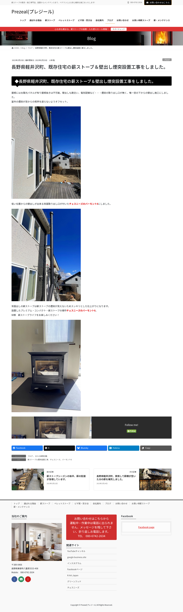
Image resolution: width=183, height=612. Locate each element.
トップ (17, 503)
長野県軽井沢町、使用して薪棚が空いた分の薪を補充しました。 (116, 477)
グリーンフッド (74, 581)
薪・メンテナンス (22, 506)
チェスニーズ (73, 587)
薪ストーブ (45, 503)
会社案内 (97, 503)
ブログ (167, 59)
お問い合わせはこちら (158, 2)
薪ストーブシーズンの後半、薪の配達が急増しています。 (66, 477)
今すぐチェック (119, 29)
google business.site (76, 557)
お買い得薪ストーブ (141, 503)
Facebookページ (74, 569)
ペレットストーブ (62, 503)
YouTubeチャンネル (76, 551)
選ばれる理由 (30, 503)
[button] (91, 527)
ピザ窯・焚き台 (82, 503)
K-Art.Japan (72, 575)
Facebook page (146, 527)
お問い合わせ (121, 503)
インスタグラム (74, 563)
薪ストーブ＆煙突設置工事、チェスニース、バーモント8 (50, 459)
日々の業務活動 (41, 456)
